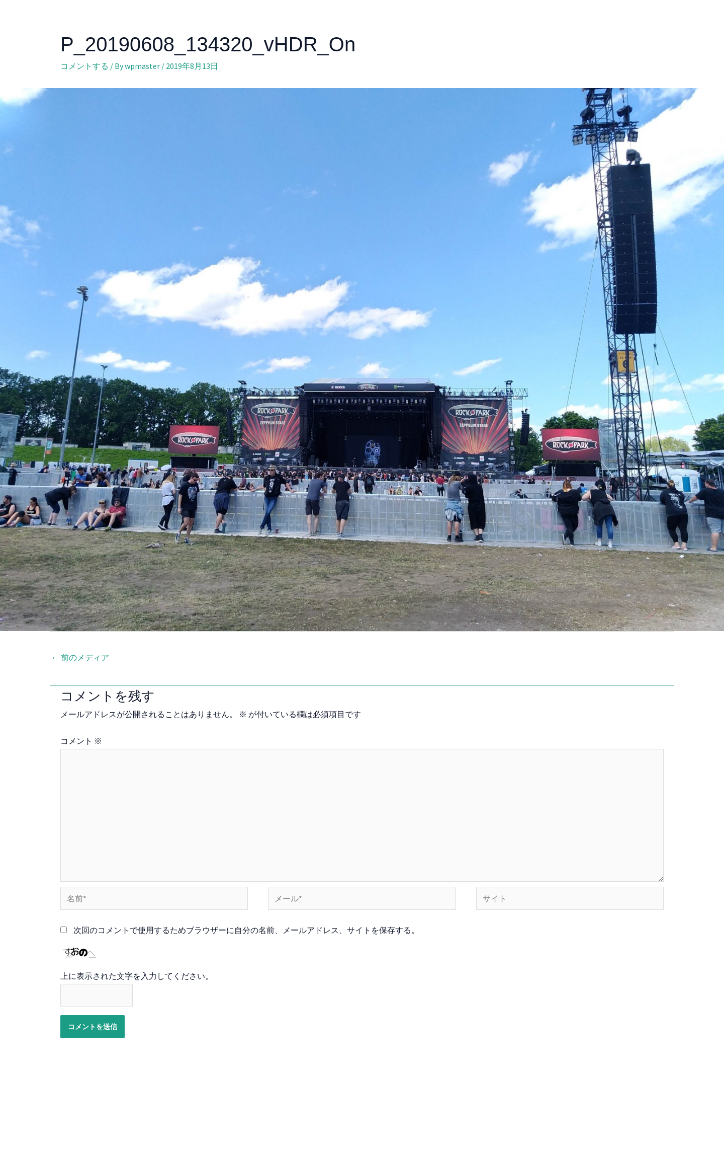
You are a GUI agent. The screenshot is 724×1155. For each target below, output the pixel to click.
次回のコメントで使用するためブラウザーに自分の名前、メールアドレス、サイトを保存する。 (246, 930)
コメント (81, 741)
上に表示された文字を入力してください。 (136, 976)
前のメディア (80, 657)
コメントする (84, 66)
